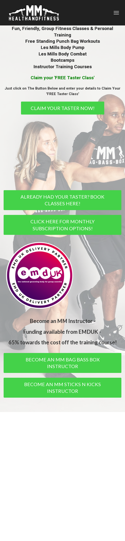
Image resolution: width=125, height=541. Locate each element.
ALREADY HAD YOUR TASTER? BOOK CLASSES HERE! (62, 200)
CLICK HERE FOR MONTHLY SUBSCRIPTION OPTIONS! (62, 225)
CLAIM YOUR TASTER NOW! (63, 108)
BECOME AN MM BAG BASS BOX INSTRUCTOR (63, 363)
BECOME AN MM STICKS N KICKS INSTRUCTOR (62, 387)
